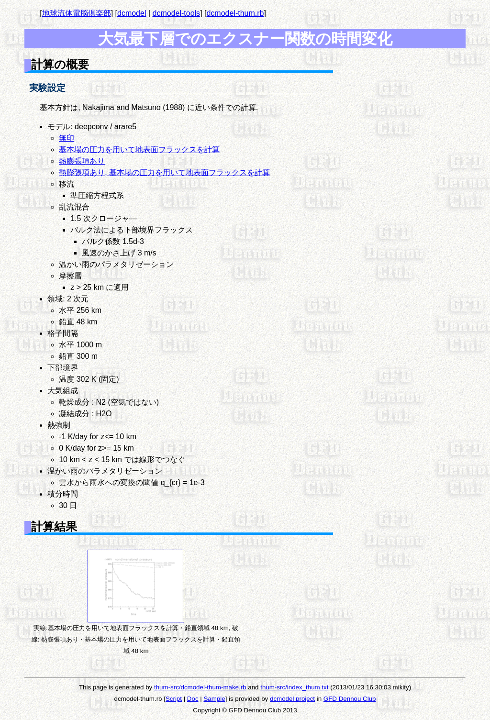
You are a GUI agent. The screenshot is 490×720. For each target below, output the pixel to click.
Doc (193, 698)
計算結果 (54, 526)
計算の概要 (60, 64)
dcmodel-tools (176, 13)
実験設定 (47, 88)
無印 (66, 138)
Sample (214, 698)
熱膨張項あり (82, 161)
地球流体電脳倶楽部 (76, 13)
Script (174, 698)
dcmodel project (292, 698)
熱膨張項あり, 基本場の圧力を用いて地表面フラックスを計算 (164, 172)
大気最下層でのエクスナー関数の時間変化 (245, 38)
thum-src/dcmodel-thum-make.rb (200, 687)
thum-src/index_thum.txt (294, 687)
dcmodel (131, 13)
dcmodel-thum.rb (235, 13)
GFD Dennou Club (349, 698)
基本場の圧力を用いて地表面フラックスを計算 (139, 149)
